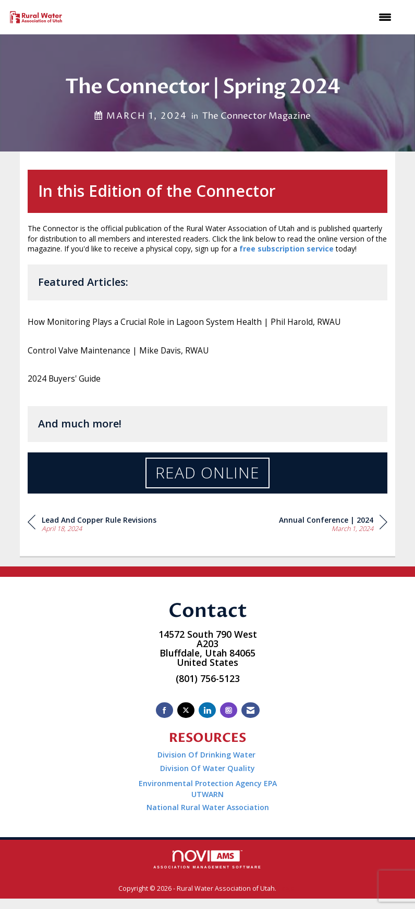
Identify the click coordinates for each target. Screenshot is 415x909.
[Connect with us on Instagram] (228, 710)
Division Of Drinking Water (207, 755)
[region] (333, 523)
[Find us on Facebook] (164, 710)
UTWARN (207, 794)
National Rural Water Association (208, 807)
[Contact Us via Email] (250, 710)
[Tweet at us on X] (186, 710)
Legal (287, 888)
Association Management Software (207, 859)
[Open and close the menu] (234, 17)
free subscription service (286, 249)
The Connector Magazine (256, 116)
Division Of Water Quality (207, 768)
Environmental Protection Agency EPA (208, 783)
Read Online (207, 472)
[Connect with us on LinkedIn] (207, 710)
